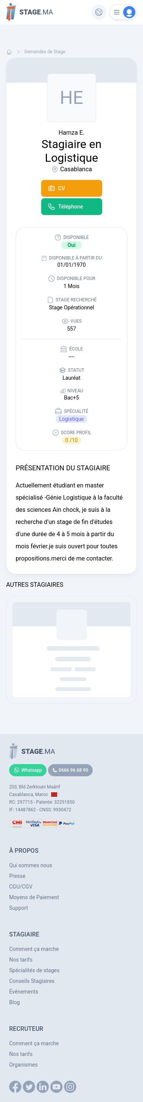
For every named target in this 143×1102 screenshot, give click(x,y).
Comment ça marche (34, 949)
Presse (17, 876)
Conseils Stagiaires (32, 981)
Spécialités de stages (34, 970)
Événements (23, 992)
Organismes (23, 1065)
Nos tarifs (20, 960)
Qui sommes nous (30, 865)
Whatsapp (28, 770)
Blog (14, 1002)
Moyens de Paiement (34, 897)
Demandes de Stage (44, 51)
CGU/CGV (20, 887)
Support (18, 908)
